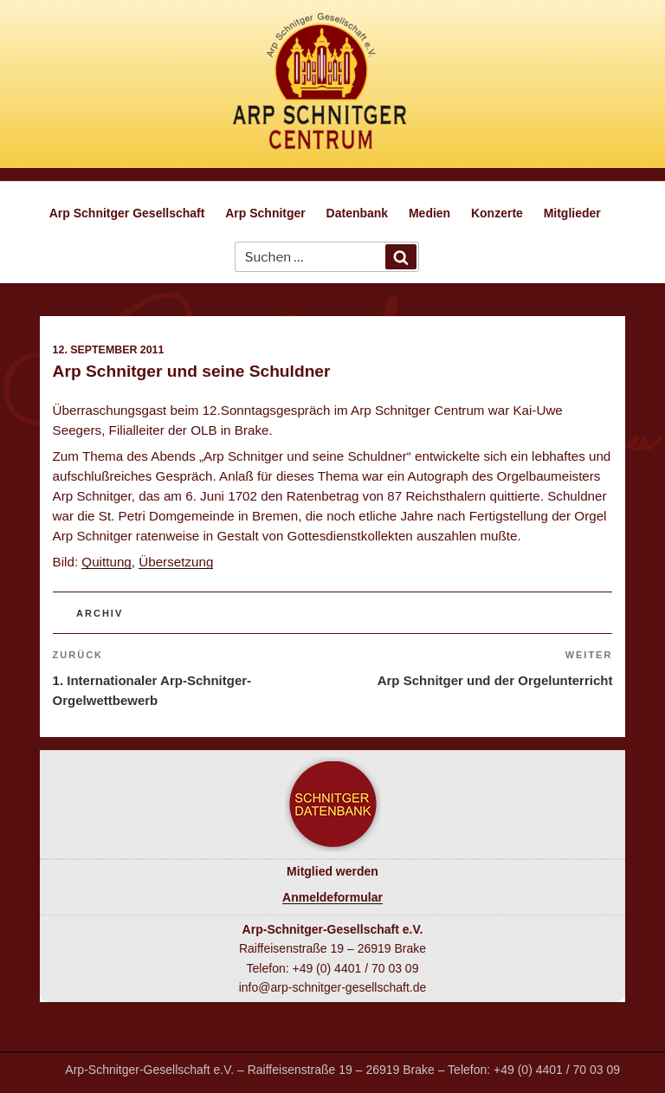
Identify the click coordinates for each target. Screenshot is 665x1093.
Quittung (106, 561)
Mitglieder (572, 213)
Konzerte (497, 213)
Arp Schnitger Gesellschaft (127, 213)
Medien (429, 213)
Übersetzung (176, 561)
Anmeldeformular (332, 897)
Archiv (99, 613)
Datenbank (357, 213)
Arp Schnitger (265, 213)
